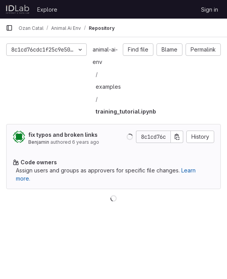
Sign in (209, 9)
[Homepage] (17, 9)
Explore (47, 9)
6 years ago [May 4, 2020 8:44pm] (85, 142)
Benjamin (38, 142)
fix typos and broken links (63, 134)
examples (108, 86)
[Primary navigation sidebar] (9, 28)
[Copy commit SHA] (177, 137)
